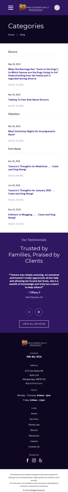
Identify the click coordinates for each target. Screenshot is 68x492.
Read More (16, 85)
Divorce (34, 430)
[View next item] (39, 312)
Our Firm (34, 419)
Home (34, 413)
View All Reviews (34, 323)
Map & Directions (34, 383)
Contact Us (34, 446)
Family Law (34, 424)
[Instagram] (34, 460)
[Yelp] (40, 460)
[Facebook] (28, 460)
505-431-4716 (34, 356)
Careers (34, 441)
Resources (34, 435)
